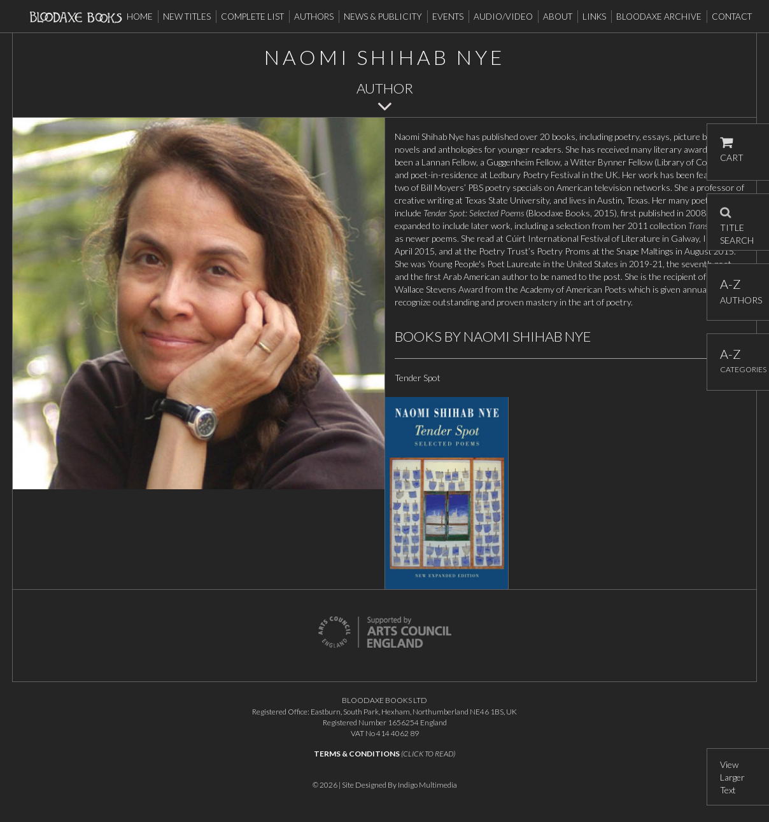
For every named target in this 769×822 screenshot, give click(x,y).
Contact (732, 16)
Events (447, 16)
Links (594, 16)
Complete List (252, 16)
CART (732, 150)
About (557, 16)
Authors (314, 16)
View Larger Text (732, 777)
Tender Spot (418, 377)
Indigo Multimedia (427, 785)
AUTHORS (738, 291)
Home (140, 16)
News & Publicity (383, 16)
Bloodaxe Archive (659, 16)
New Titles (187, 16)
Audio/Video (503, 16)
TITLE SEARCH (737, 222)
